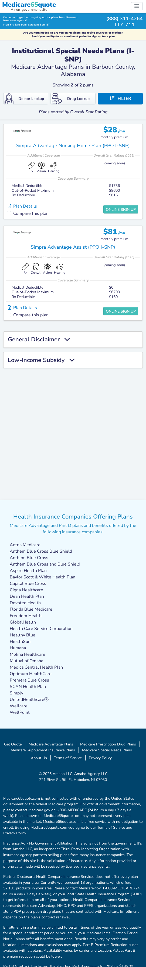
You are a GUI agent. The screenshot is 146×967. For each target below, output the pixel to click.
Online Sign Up (121, 209)
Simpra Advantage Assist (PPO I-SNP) (73, 247)
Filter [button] (120, 99)
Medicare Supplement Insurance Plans (43, 750)
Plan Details (22, 206)
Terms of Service (68, 757)
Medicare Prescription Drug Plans (108, 744)
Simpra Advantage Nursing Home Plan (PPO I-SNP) (73, 145)
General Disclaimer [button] (39, 339)
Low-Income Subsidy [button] (41, 360)
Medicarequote (29, 4)
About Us (39, 757)
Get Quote (13, 744)
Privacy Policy (100, 757)
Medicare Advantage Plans (51, 744)
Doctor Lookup (24, 98)
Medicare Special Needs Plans (107, 750)
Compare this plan (31, 213)
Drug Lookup (71, 98)
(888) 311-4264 (124, 18)
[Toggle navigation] (137, 6)
